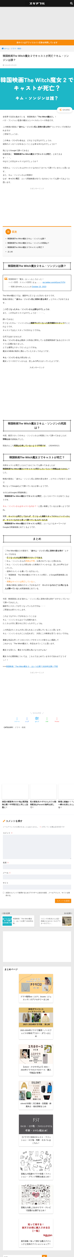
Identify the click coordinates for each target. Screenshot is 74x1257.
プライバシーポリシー (31, 1251)
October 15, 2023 (39, 287)
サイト (5, 776)
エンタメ (8, 1166)
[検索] (44, 1150)
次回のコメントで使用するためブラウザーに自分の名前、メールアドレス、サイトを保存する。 (38, 787)
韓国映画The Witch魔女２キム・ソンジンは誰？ (26, 239)
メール (7, 766)
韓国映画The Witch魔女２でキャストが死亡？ (25, 247)
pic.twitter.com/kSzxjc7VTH (54, 282)
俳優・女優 (9, 1190)
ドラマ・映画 (10, 1176)
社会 (7, 1195)
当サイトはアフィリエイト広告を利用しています (37, 43)
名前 (6, 756)
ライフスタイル (11, 1185)
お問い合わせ (46, 1251)
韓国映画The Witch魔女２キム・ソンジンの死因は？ (28, 243)
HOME (37, 1246)
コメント (8, 726)
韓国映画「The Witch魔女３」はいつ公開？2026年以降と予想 (32, 666)
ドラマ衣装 (9, 1181)
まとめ (10, 252)
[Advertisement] (37, 23)
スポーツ (8, 1171)
